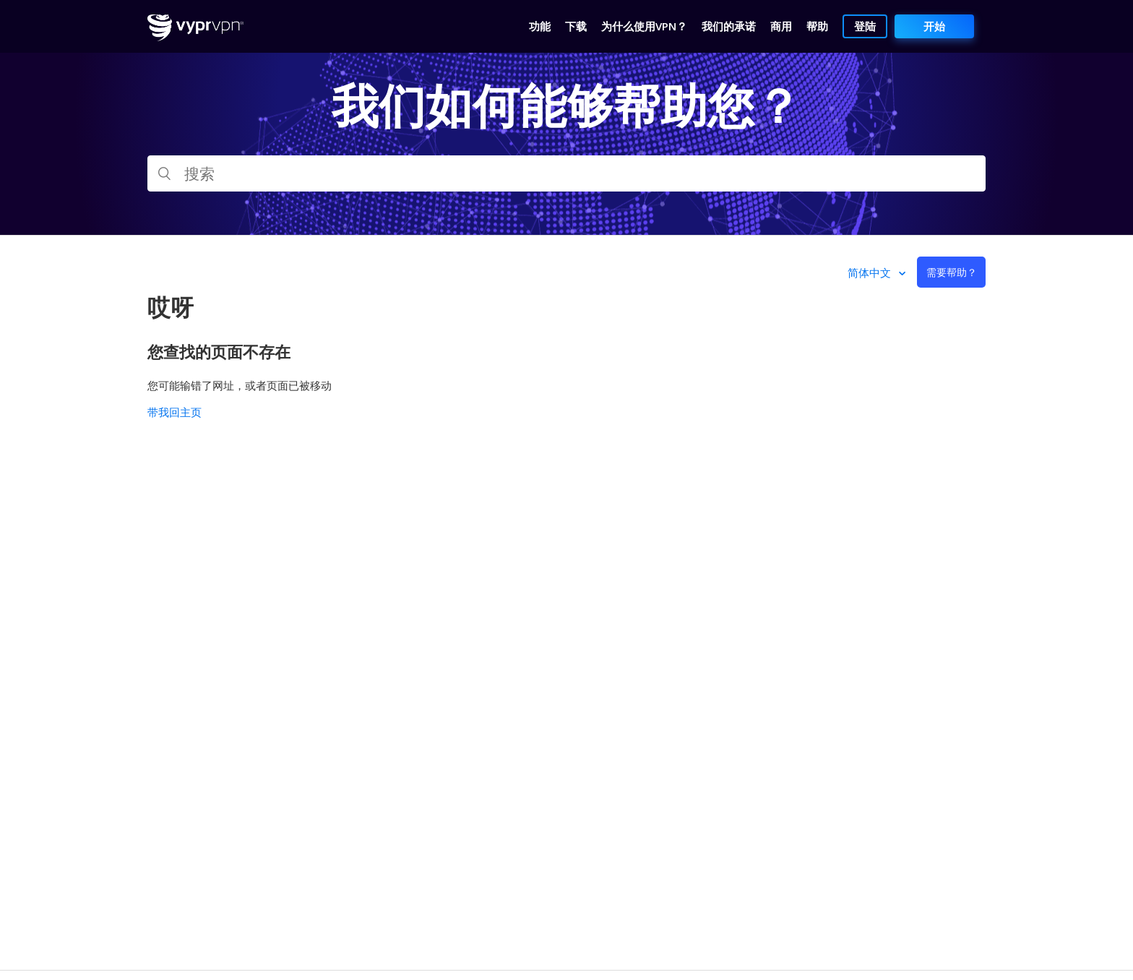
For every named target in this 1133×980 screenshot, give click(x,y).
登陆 (865, 26)
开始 (934, 26)
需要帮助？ (951, 272)
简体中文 (871, 272)
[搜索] (566, 173)
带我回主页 (174, 412)
